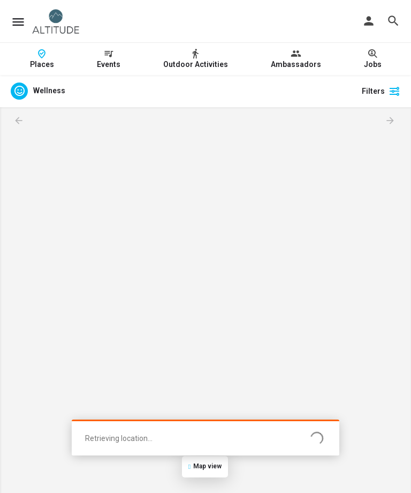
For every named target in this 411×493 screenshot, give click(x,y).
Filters (381, 91)
